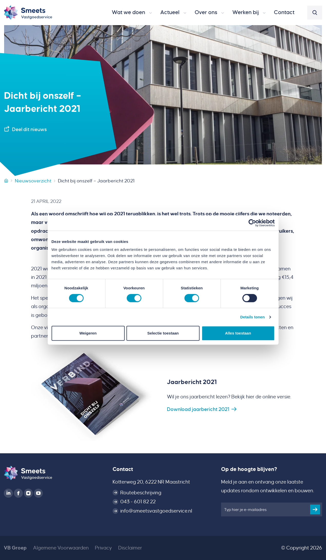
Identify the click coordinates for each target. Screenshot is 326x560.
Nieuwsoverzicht (33, 180)
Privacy (103, 548)
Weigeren (87, 333)
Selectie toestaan (163, 333)
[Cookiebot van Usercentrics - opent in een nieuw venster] (252, 223)
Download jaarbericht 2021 (198, 409)
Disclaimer (130, 548)
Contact (123, 469)
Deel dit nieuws (29, 129)
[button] (132, 12)
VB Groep (15, 548)
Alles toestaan (238, 333)
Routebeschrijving (140, 492)
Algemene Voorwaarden (61, 548)
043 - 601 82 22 (138, 501)
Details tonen (252, 317)
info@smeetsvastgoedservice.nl (156, 511)
